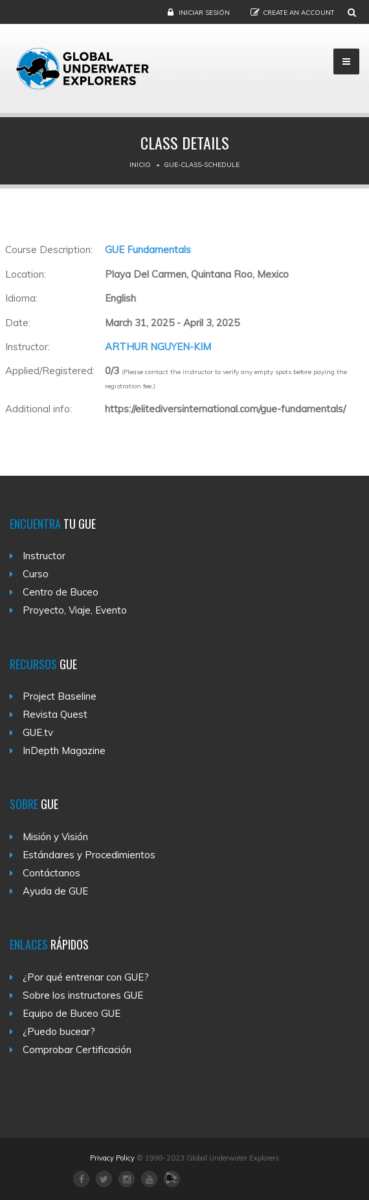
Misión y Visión (55, 836)
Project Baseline (59, 696)
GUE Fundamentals (148, 249)
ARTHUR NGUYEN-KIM (158, 346)
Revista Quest (55, 714)
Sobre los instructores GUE (83, 995)
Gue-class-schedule (202, 165)
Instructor (44, 556)
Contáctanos (51, 873)
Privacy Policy (112, 1157)
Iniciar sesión (204, 12)
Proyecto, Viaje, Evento (75, 610)
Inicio (140, 165)
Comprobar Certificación (77, 1049)
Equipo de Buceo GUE (71, 1013)
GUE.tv (38, 732)
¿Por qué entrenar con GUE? (86, 977)
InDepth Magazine (64, 750)
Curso (36, 574)
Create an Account (299, 12)
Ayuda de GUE (55, 891)
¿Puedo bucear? (59, 1031)
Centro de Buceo (60, 592)
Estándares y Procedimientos (89, 855)
